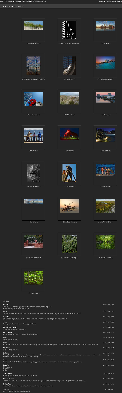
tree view (102, 1)
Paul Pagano (7, 332)
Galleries (29, 1)
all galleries (20, 1)
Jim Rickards (7, 374)
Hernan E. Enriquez (9, 327)
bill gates (6, 305)
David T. (6, 365)
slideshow (118, 1)
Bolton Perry (7, 384)
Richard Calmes (8, 379)
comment (6, 301)
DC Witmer (6, 348)
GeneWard (6, 317)
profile (13, 1)
